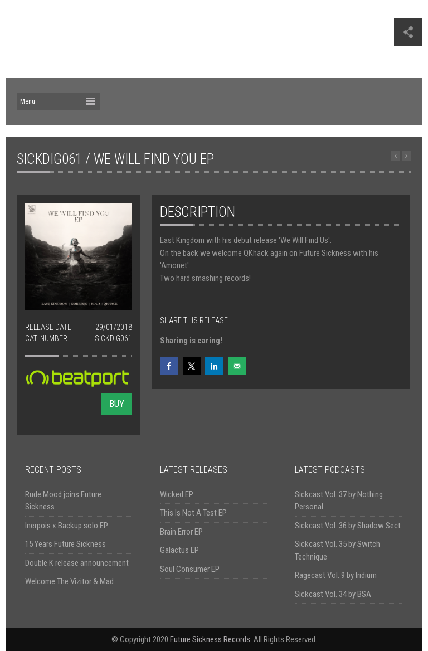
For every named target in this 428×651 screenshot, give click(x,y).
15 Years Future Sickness (65, 544)
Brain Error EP (181, 532)
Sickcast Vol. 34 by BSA (333, 594)
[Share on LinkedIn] (214, 366)
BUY (116, 403)
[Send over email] (237, 366)
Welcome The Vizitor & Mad (69, 581)
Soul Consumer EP (190, 569)
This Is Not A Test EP (193, 513)
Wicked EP (176, 494)
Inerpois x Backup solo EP (66, 526)
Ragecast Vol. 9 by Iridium (336, 575)
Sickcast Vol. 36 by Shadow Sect (348, 526)
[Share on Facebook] (169, 366)
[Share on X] (192, 366)
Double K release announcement (77, 563)
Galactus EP (179, 550)
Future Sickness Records (210, 639)
